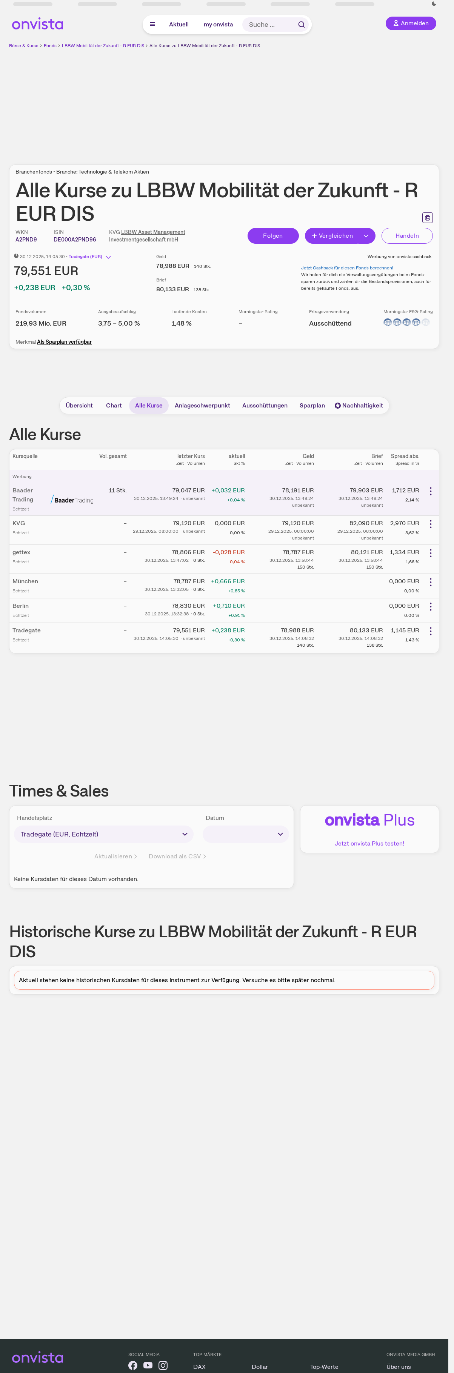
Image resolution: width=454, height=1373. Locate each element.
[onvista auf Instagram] (163, 1367)
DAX (199, 1367)
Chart (114, 405)
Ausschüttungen (265, 405)
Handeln (407, 236)
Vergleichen (332, 236)
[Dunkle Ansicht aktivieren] (434, 4)
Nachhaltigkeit (359, 405)
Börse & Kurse (23, 46)
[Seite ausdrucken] (427, 217)
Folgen (273, 236)
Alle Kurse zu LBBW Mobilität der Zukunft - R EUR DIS (204, 46)
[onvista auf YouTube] (147, 1367)
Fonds (50, 46)
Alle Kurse (149, 405)
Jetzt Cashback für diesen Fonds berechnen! (347, 268)
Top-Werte (324, 1367)
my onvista (218, 24)
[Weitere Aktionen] (430, 491)
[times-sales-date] (245, 834)
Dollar (260, 1367)
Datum (215, 818)
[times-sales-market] (104, 834)
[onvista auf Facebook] (132, 1367)
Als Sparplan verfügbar (64, 341)
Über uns (398, 1367)
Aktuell (179, 24)
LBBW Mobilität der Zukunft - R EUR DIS (103, 46)
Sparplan (312, 405)
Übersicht (79, 405)
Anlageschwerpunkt (202, 405)
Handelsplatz (34, 818)
